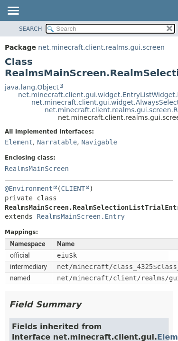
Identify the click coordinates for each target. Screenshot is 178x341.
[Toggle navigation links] (13, 11)
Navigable (99, 142)
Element (19, 142)
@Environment (29, 188)
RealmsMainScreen (37, 168)
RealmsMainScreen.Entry (80, 216)
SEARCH (30, 29)
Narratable (57, 142)
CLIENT (73, 188)
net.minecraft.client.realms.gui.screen (101, 47)
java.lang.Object (32, 87)
